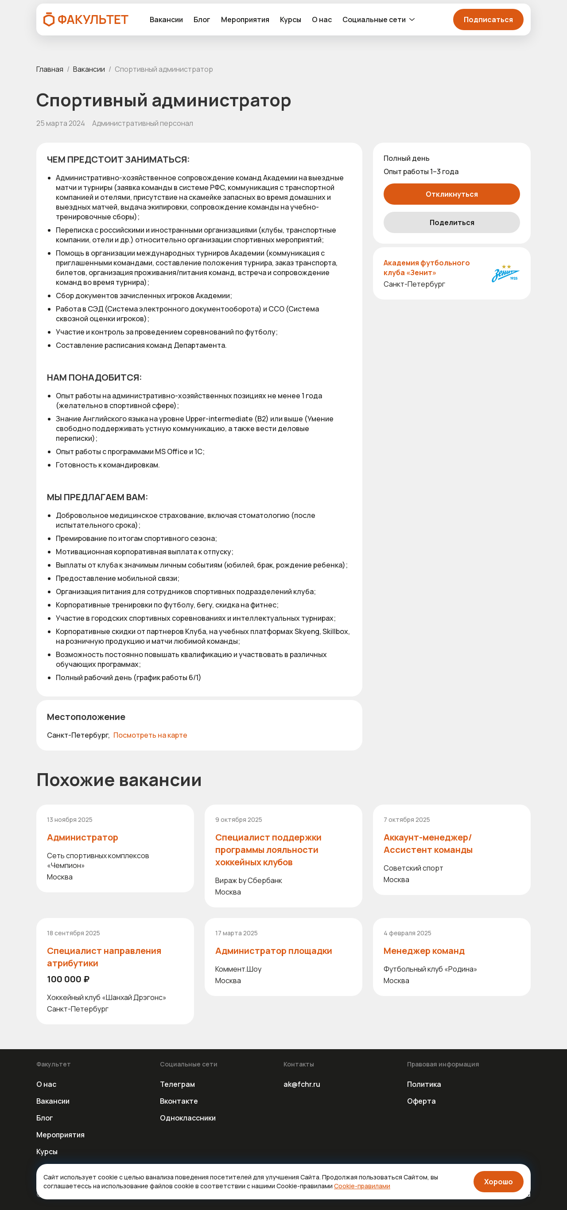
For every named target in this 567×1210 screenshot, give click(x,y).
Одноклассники (188, 1118)
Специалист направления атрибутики (104, 957)
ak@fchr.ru (302, 1084)
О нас (322, 19)
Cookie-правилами (362, 1186)
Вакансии (166, 19)
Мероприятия (245, 19)
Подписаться (488, 19)
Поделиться (452, 222)
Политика (424, 1084)
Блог (202, 19)
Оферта (421, 1101)
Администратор (82, 837)
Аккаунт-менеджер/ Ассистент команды (428, 843)
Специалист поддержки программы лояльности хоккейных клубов (268, 849)
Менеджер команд (424, 951)
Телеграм (177, 1084)
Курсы (290, 19)
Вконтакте (179, 1101)
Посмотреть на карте (150, 735)
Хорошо (498, 1182)
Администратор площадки (273, 951)
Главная (49, 69)
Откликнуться (452, 194)
